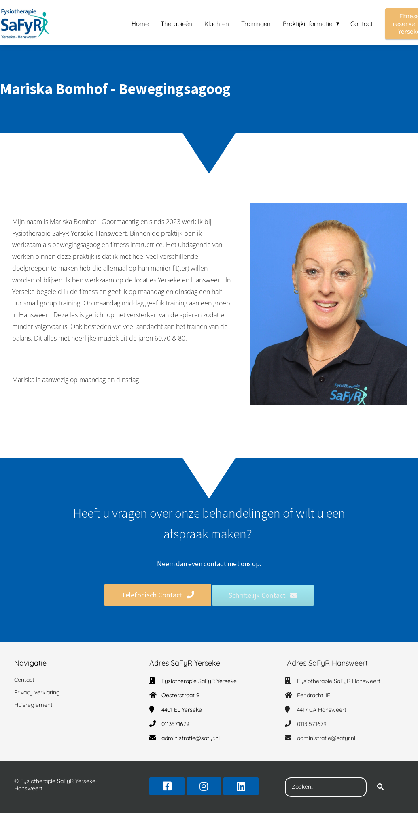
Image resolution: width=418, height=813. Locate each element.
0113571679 (175, 724)
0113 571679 (312, 724)
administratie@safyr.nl (190, 738)
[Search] (380, 787)
